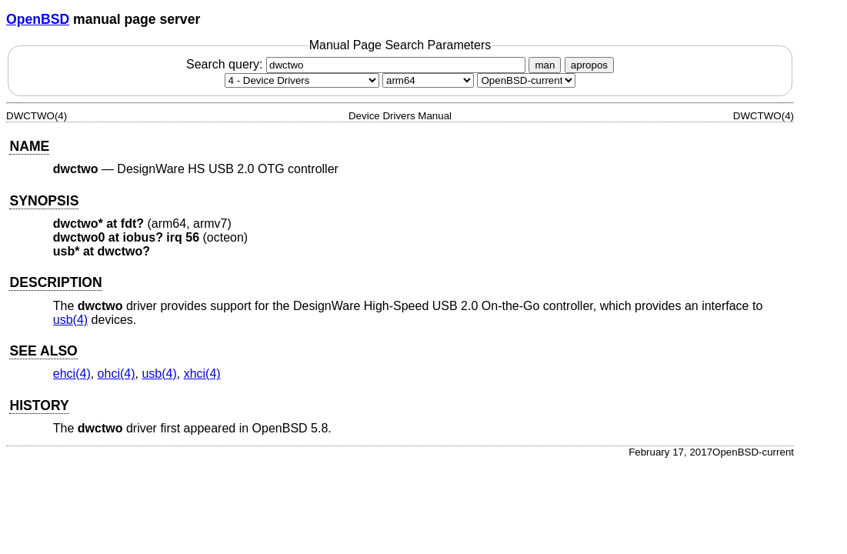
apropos (589, 65)
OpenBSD (37, 19)
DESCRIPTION (55, 282)
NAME (29, 146)
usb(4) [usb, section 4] (70, 319)
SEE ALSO (43, 351)
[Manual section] (302, 80)
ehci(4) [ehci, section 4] (72, 373)
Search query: (357, 64)
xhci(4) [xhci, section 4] (202, 373)
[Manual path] (526, 80)
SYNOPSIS (43, 201)
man (545, 65)
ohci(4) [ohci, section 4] (116, 373)
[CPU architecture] (428, 80)
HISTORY (38, 405)
